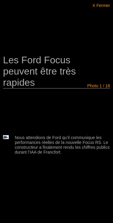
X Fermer (101, 5)
